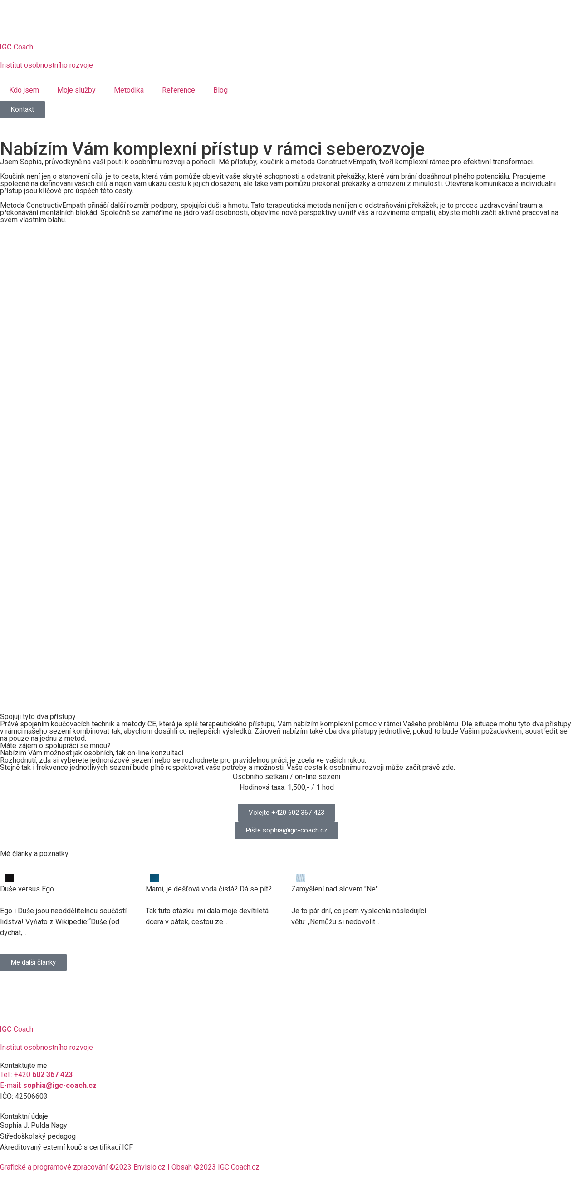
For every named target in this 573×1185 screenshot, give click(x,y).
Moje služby (76, 90)
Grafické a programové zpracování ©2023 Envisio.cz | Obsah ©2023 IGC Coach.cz (130, 1167)
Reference (178, 90)
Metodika (129, 90)
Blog (220, 90)
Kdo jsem (24, 90)
